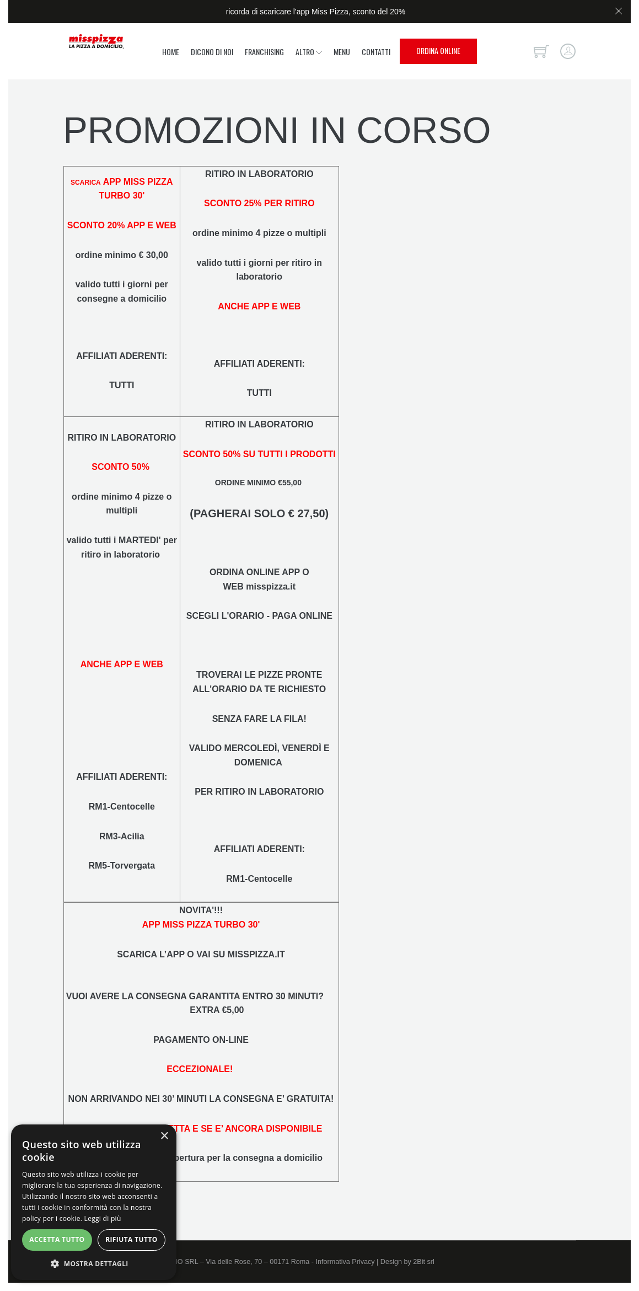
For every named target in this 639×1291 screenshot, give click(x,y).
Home (170, 51)
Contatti (376, 51)
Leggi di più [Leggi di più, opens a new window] (102, 1218)
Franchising (264, 51)
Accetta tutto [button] (56, 1239)
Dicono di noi (212, 51)
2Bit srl (423, 1262)
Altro (309, 51)
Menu (342, 51)
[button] (93, 1263)
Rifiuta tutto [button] (131, 1239)
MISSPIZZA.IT (256, 954)
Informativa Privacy (344, 1262)
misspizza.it (271, 586)
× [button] (164, 1136)
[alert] (93, 1202)
